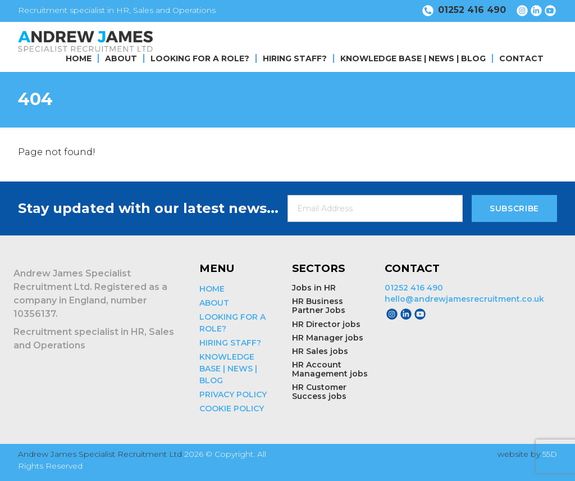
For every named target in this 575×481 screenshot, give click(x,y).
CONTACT (521, 58)
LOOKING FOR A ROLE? (199, 58)
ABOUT (121, 58)
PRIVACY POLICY (233, 394)
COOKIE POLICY (231, 408)
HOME (79, 58)
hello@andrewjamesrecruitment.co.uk (464, 299)
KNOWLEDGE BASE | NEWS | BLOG (413, 58)
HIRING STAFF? (295, 58)
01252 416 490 (414, 288)
